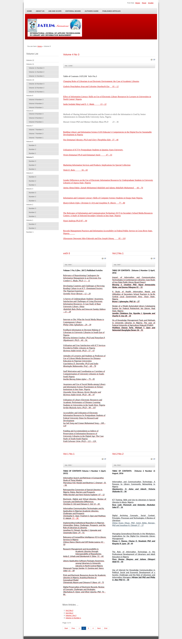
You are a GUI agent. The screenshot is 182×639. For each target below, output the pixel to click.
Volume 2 (29, 205)
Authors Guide (91, 11)
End (105, 628)
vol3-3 (66, 253)
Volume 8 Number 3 (36, 114)
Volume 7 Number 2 (36, 134)
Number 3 (32, 145)
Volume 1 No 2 (71, 615)
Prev (73, 628)
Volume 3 (29, 189)
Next (99, 628)
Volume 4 (29, 173)
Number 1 (32, 153)
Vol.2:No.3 (69, 610)
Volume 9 (29, 96)
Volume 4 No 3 (71, 54)
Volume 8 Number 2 (36, 118)
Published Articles (111, 11)
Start (66, 628)
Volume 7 (29, 126)
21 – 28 (75, 518)
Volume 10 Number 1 (36, 92)
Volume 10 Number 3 (36, 84)
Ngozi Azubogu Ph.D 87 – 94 (75, 221)
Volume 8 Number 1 (36, 122)
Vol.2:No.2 (118, 453)
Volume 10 (30, 80)
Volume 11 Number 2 (36, 72)
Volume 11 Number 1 (36, 76)
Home (29, 11)
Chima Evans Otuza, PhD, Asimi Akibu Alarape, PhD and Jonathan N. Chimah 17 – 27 (133, 524)
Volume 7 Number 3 (36, 130)
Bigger (137, 3)
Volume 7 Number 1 (36, 138)
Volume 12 (30, 60)
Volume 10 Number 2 (36, 88)
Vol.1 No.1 (69, 453)
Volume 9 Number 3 (36, 100)
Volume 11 (30, 64)
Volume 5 (29, 157)
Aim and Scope (55, 11)
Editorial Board (73, 11)
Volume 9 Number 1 (36, 107)
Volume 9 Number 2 (36, 103)
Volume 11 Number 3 (36, 68)
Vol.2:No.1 (118, 253)
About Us (40, 11)
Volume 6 (29, 141)
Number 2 (32, 149)
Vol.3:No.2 (69, 613)
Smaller (151, 3)
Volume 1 (29, 220)
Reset (144, 3)
